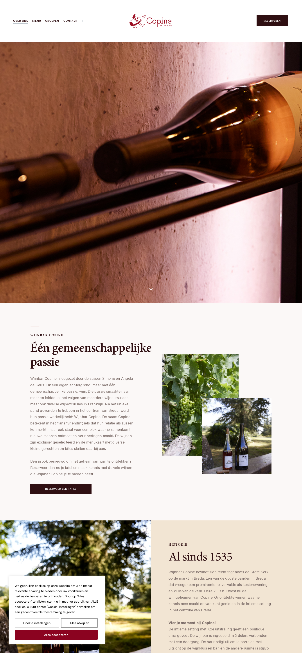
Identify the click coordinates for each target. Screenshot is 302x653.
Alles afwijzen (79, 623)
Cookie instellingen (36, 623)
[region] (57, 610)
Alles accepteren (56, 635)
